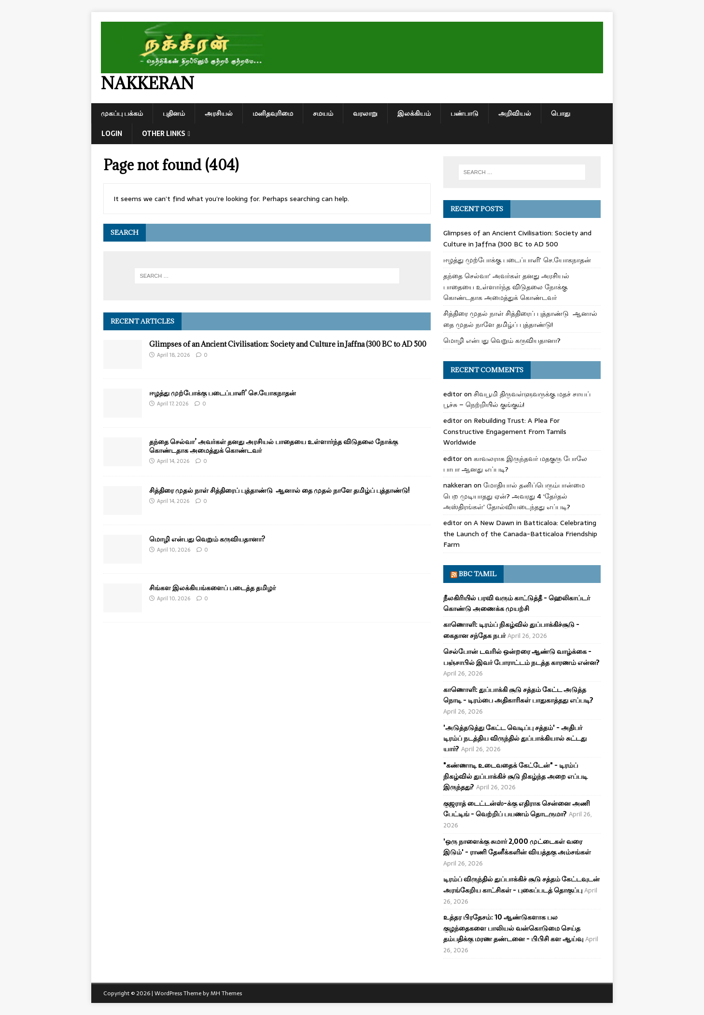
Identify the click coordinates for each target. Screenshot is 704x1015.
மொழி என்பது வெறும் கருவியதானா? (207, 538)
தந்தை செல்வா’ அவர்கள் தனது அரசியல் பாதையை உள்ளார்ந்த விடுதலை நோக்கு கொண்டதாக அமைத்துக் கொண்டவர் (273, 446)
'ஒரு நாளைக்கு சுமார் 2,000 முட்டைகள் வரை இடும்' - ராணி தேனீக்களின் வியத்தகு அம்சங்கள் (517, 846)
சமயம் (323, 113)
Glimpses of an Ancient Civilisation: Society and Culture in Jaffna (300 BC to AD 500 (287, 344)
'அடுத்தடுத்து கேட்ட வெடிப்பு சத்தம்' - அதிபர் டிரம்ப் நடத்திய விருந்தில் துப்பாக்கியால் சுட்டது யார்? (515, 738)
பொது (560, 113)
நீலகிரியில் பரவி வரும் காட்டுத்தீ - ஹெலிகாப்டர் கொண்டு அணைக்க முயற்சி (516, 603)
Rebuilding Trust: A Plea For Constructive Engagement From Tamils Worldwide (504, 431)
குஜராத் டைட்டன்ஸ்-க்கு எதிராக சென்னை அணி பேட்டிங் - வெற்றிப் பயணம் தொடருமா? (516, 808)
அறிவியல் (514, 113)
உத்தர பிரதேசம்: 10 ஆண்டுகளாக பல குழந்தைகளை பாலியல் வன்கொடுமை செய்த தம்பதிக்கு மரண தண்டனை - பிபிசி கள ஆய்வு (513, 928)
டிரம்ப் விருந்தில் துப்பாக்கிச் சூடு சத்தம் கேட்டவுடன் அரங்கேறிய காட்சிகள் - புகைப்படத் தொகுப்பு (521, 884)
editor (452, 394)
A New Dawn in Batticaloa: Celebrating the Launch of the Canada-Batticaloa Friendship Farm (520, 533)
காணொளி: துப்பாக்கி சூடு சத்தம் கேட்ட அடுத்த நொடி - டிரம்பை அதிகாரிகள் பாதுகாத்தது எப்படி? (518, 694)
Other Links (163, 133)
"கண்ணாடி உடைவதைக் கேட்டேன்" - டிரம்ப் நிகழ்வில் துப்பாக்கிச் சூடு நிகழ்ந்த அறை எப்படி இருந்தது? (515, 776)
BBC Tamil (477, 573)
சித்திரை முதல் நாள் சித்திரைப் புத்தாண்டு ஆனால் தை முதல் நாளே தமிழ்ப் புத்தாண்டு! (279, 490)
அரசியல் (219, 113)
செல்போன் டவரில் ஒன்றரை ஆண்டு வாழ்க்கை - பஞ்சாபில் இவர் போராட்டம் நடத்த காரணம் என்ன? (521, 656)
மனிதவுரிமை (273, 113)
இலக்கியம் (414, 113)
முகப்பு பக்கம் (122, 113)
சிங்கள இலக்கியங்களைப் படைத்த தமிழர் (212, 587)
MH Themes (226, 993)
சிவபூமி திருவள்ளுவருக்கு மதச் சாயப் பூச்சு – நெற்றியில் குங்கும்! (517, 399)
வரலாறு (365, 113)
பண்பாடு (465, 113)
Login (111, 133)
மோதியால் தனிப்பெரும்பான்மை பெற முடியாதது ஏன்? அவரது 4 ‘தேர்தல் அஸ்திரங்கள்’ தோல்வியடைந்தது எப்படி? (514, 496)
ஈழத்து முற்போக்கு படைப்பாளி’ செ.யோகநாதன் (222, 392)
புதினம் (174, 113)
